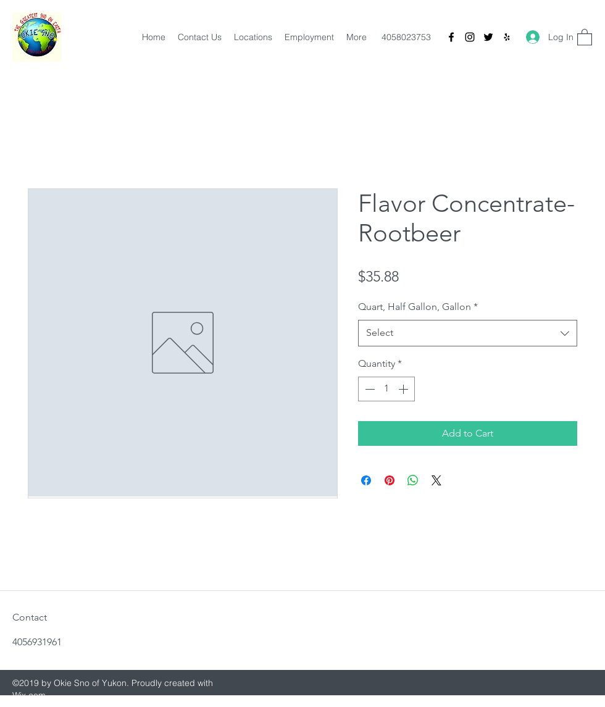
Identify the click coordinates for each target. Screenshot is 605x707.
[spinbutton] (386, 389)
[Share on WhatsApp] (413, 480)
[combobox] (467, 333)
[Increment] (404, 389)
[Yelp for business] (507, 37)
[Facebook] (451, 37)
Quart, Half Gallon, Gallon (418, 306)
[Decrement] (368, 389)
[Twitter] (488, 37)
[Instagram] (470, 37)
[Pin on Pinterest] (389, 480)
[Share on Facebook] (366, 480)
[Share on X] (436, 480)
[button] (584, 37)
